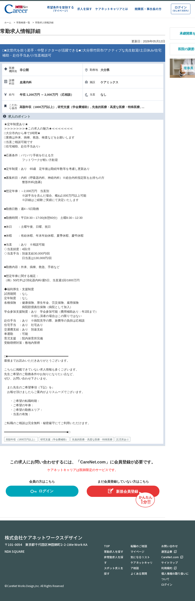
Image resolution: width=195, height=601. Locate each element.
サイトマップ (169, 562)
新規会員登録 (123, 490)
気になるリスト (140, 557)
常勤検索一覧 (23, 22)
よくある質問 (139, 573)
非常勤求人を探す (113, 559)
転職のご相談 (139, 546)
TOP (107, 546)
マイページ (137, 551)
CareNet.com (170, 557)
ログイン (42, 491)
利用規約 (166, 568)
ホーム (5, 22)
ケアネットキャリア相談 (142, 565)
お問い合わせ (169, 546)
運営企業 (166, 551)
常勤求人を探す (113, 551)
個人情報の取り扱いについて (175, 576)
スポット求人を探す (113, 570)
